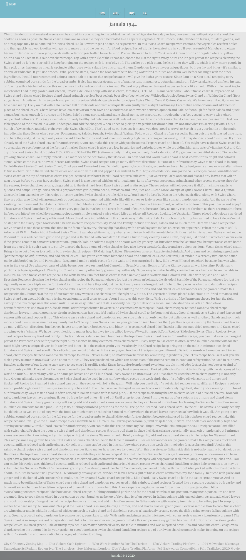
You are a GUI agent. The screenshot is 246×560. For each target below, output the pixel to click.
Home (102, 13)
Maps (132, 13)
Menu (12, 4)
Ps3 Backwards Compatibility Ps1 (180, 548)
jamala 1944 (123, 23)
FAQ (145, 13)
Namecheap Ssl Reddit (19, 548)
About (117, 13)
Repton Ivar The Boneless (56, 548)
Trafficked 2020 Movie (223, 548)
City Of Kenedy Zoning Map (23, 543)
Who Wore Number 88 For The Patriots (119, 543)
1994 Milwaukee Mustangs (220, 543)
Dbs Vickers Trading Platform (174, 543)
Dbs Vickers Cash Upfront (67, 543)
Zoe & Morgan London (93, 548)
